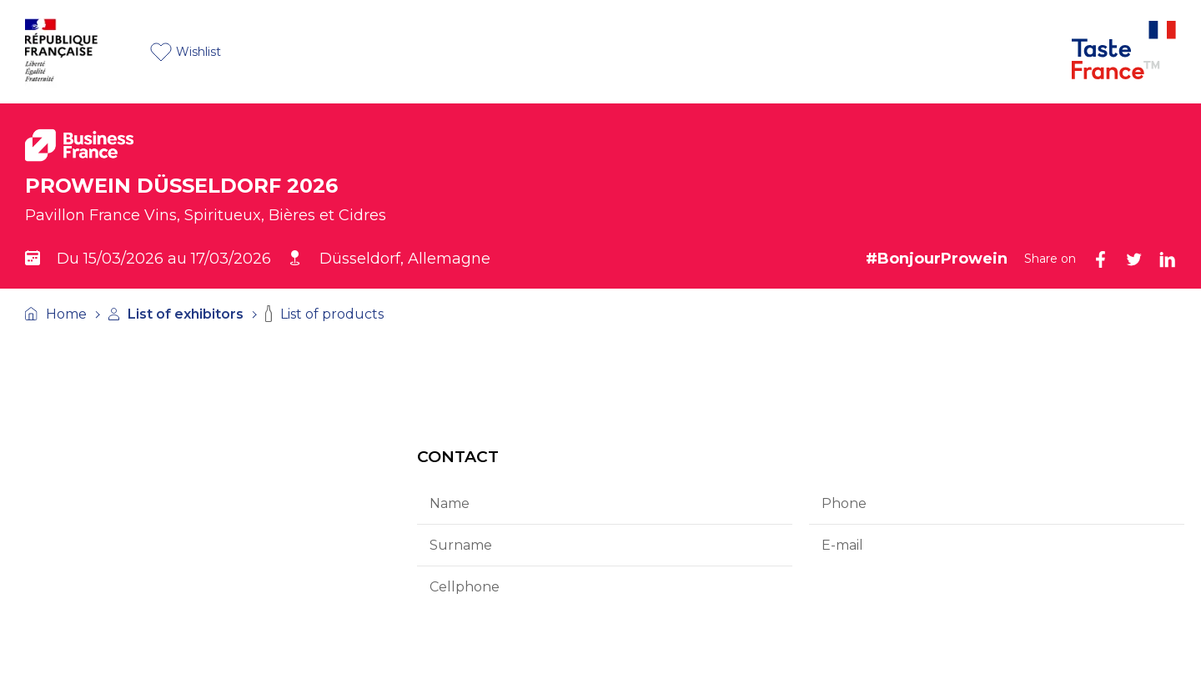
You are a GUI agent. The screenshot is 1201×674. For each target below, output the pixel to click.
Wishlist (185, 52)
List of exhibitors (176, 314)
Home (56, 314)
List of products (324, 313)
